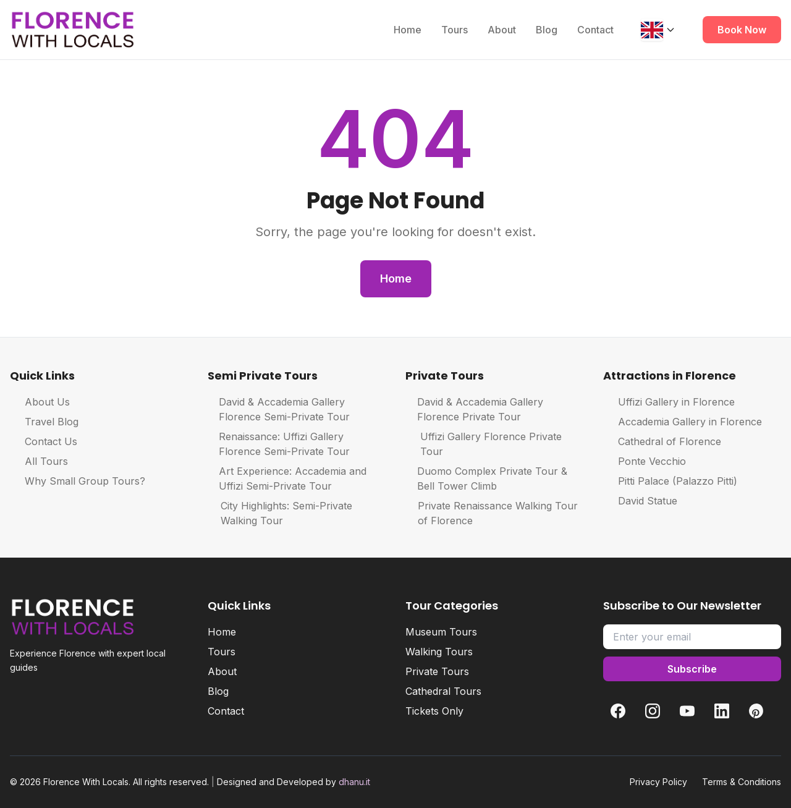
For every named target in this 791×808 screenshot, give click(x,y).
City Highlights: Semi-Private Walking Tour (280, 513)
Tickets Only (434, 711)
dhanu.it (354, 781)
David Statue (640, 501)
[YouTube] (687, 711)
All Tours (39, 461)
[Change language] (658, 30)
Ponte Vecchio (644, 461)
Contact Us (43, 441)
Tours (454, 29)
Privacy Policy (658, 781)
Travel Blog (44, 421)
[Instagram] (652, 711)
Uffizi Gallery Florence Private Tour (483, 443)
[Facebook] (618, 711)
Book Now (741, 29)
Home (407, 29)
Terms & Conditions (741, 781)
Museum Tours (441, 632)
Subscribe (692, 669)
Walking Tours (439, 651)
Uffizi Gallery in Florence (669, 402)
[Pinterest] (756, 711)
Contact (595, 29)
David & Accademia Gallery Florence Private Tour (474, 409)
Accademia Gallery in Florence (682, 421)
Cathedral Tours (443, 691)
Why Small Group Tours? (77, 481)
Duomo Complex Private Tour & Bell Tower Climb (486, 478)
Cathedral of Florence (662, 441)
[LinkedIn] (722, 711)
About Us (40, 402)
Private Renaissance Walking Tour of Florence (491, 513)
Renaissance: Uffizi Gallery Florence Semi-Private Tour (279, 443)
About (502, 29)
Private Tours (437, 671)
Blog (546, 29)
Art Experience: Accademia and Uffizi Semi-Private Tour (287, 478)
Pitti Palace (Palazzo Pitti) (670, 481)
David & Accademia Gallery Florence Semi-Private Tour (279, 409)
